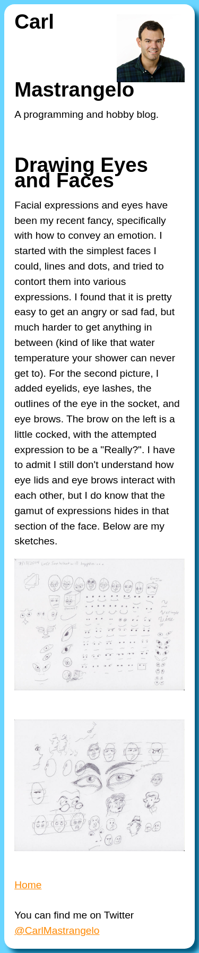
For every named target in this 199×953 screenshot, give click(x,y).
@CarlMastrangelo (56, 930)
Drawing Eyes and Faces (81, 172)
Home (27, 884)
